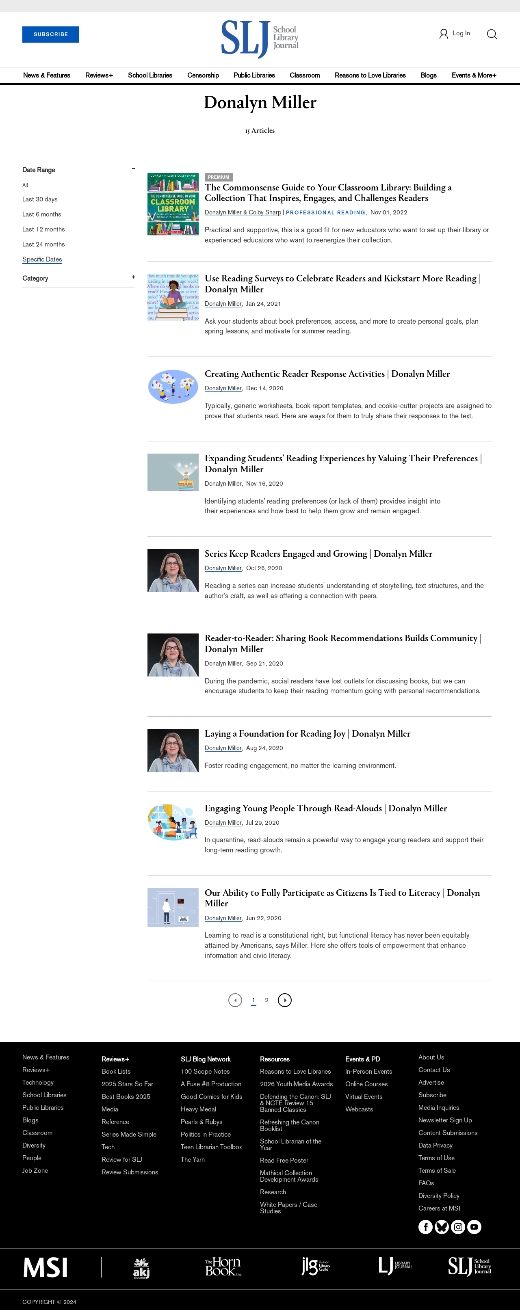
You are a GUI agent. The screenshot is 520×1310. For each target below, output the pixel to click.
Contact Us (434, 1070)
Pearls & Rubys (202, 1122)
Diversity (34, 1145)
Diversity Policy (438, 1196)
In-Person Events (368, 1071)
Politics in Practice (206, 1134)
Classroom (305, 75)
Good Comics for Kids (212, 1096)
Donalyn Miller (223, 303)
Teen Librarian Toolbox (211, 1147)
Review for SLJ (122, 1159)
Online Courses (366, 1084)
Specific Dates (42, 259)
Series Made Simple (129, 1134)
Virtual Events (364, 1096)
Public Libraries (254, 75)
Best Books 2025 (126, 1096)
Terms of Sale (437, 1170)
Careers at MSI (439, 1208)
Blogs (428, 75)
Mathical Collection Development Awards (289, 1176)
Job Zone (35, 1170)
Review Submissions (130, 1172)
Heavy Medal (198, 1109)
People (31, 1158)
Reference (115, 1122)
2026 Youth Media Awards (296, 1084)
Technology (38, 1082)
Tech (108, 1147)
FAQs (426, 1183)
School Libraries (150, 75)
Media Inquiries (438, 1107)
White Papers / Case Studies (288, 1208)
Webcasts (359, 1109)
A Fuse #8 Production (211, 1084)
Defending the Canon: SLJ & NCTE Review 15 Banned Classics (295, 1103)
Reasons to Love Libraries (370, 75)
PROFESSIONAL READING (326, 213)
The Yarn (193, 1159)
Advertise (431, 1082)
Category (35, 278)
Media (110, 1109)
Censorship (203, 75)
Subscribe (432, 1095)
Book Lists (116, 1071)
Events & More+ (474, 75)
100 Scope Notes (205, 1071)
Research (273, 1192)
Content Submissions (448, 1133)
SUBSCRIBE (51, 34)
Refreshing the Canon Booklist (289, 1125)
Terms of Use (436, 1158)
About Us (431, 1057)
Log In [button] (454, 33)
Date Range (38, 170)
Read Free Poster (284, 1160)
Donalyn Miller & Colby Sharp (243, 212)
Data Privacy (435, 1145)
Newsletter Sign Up (445, 1120)
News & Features (46, 75)
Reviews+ (99, 75)
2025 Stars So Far (127, 1084)
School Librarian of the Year (290, 1144)
